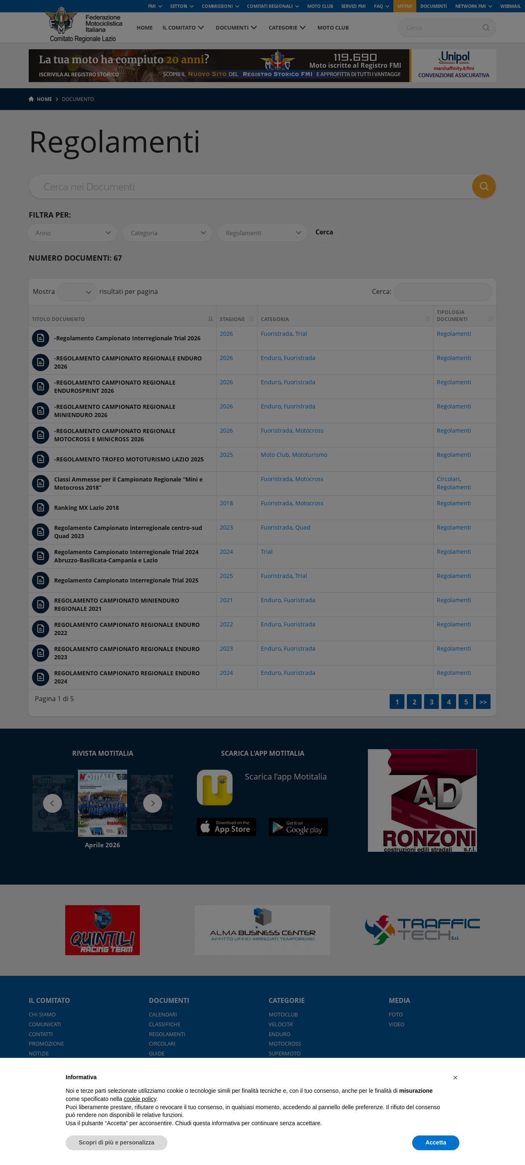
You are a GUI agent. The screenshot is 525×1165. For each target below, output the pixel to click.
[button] (455, 1077)
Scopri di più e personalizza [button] (116, 1142)
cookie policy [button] (140, 1099)
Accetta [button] (435, 1142)
